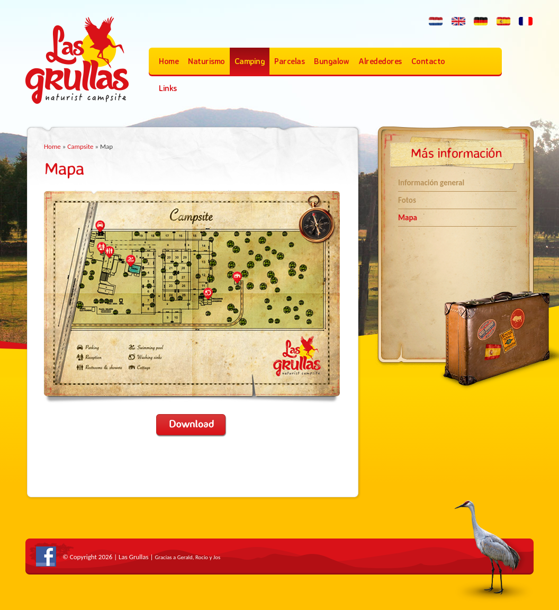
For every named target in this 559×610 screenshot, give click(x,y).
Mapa (407, 217)
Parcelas (289, 61)
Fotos (407, 200)
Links (168, 88)
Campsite (80, 146)
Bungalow (331, 61)
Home (168, 61)
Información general (431, 182)
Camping (250, 61)
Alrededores (380, 61)
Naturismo (206, 61)
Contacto (428, 61)
